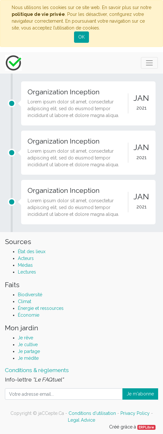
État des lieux (31, 251)
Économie (28, 315)
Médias (25, 265)
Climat (24, 301)
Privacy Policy (135, 413)
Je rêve (25, 337)
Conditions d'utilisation (92, 413)
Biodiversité (30, 294)
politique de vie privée (38, 14)
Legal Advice (81, 420)
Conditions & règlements (37, 370)
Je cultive (28, 344)
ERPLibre (146, 427)
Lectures (27, 272)
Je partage (29, 351)
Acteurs (26, 258)
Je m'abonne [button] (140, 393)
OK (81, 37)
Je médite (28, 358)
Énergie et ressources (41, 308)
